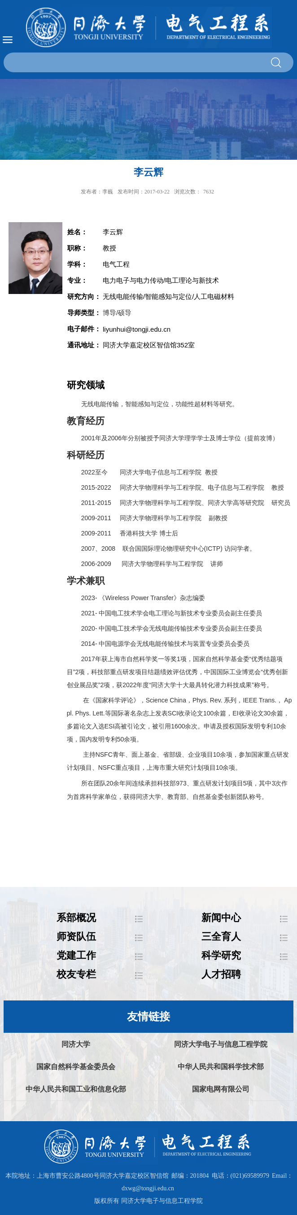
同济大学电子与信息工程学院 (220, 1044)
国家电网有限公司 (220, 1089)
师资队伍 (76, 936)
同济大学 (75, 1044)
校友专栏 (76, 974)
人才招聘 (221, 974)
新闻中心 (221, 917)
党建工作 (76, 955)
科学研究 (221, 955)
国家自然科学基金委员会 (75, 1066)
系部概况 (76, 917)
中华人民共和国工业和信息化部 (76, 1089)
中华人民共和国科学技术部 (221, 1066)
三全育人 (221, 936)
